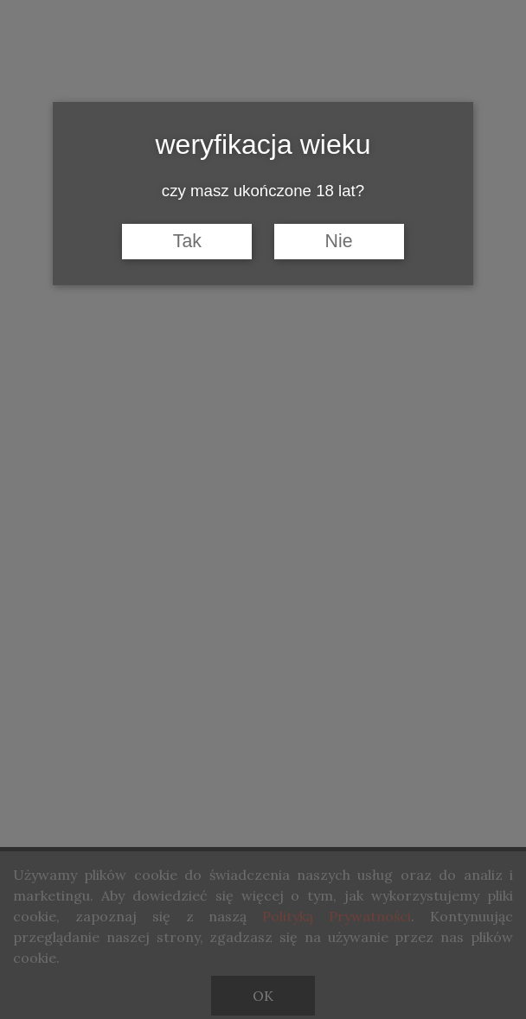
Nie (339, 241)
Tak (187, 241)
